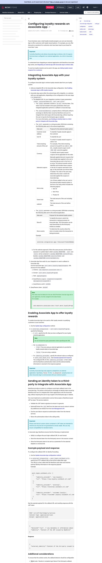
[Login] (77, 7)
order (90, 31)
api (80, 21)
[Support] (70, 7)
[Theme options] (87, 7)
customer (90, 26)
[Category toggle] (25, 20)
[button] (92, 12)
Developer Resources (50, 12)
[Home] (29, 19)
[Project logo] (9, 7)
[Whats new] (83, 7)
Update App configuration (42, 326)
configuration (83, 26)
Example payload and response (63, 357)
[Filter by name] (13, 18)
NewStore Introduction (8, 12)
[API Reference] (60, 7)
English (94, 7)
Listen (71, 31)
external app (91, 29)
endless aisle (82, 29)
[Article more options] (73, 36)
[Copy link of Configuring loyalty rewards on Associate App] (49, 27)
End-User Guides (64, 12)
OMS (29, 12)
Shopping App (37, 12)
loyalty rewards (83, 31)
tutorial (90, 34)
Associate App (87, 21)
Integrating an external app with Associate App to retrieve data (55, 64)
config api (97, 23)
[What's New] (50, 7)
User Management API (57, 408)
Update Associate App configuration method (48, 455)
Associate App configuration (86, 23)
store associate (83, 34)
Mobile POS (21, 12)
